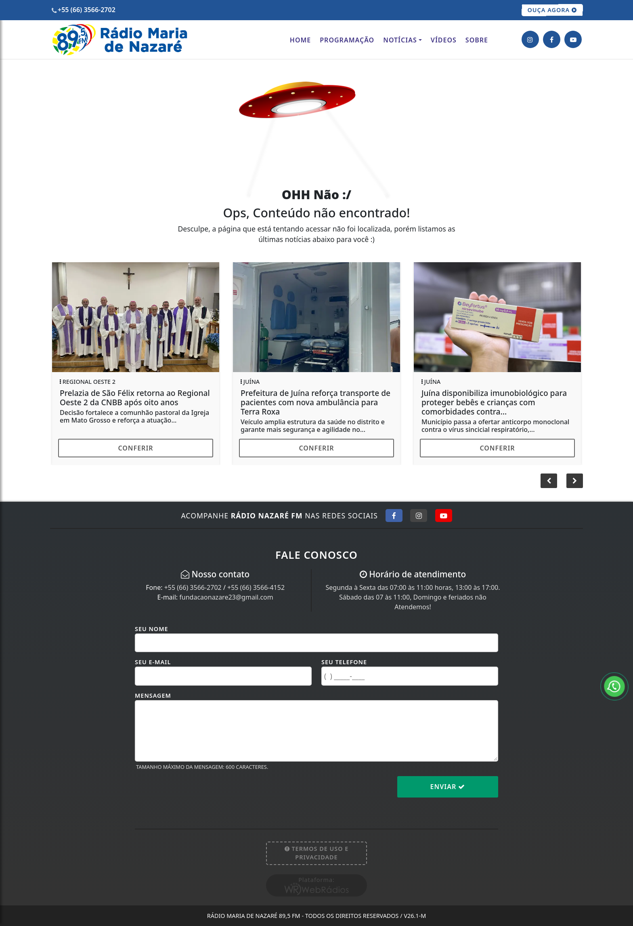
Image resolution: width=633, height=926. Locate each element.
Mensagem (153, 695)
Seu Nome (151, 629)
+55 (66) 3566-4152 (256, 587)
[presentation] (196, 793)
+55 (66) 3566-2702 (193, 587)
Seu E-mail (153, 662)
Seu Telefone (344, 662)
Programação (347, 40)
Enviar (447, 786)
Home (300, 40)
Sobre (476, 40)
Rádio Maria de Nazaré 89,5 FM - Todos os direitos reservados (316, 916)
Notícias (400, 40)
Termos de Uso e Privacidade (317, 853)
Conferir (135, 448)
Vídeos (444, 40)
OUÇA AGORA (552, 10)
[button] (574, 481)
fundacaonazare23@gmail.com (226, 597)
